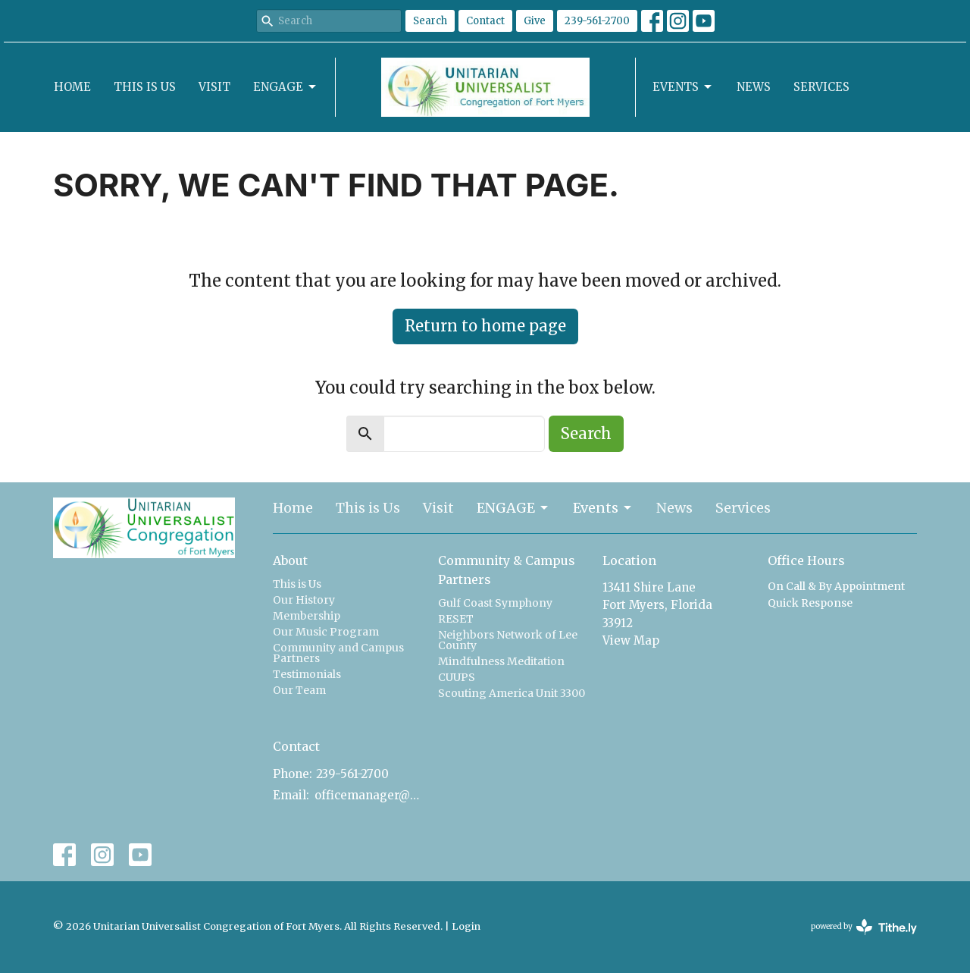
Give (535, 20)
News (754, 87)
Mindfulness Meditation (501, 661)
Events (683, 87)
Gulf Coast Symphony (495, 603)
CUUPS (456, 677)
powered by (864, 927)
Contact (485, 20)
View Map (630, 640)
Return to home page (485, 325)
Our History (304, 600)
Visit (214, 87)
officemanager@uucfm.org (368, 795)
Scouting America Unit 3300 (511, 693)
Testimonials (307, 674)
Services (821, 87)
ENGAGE (285, 87)
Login (466, 926)
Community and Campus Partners (338, 653)
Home (72, 87)
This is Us (145, 87)
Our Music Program (326, 632)
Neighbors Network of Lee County (507, 640)
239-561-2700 (597, 20)
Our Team (299, 690)
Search (430, 20)
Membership (306, 616)
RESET (456, 619)
